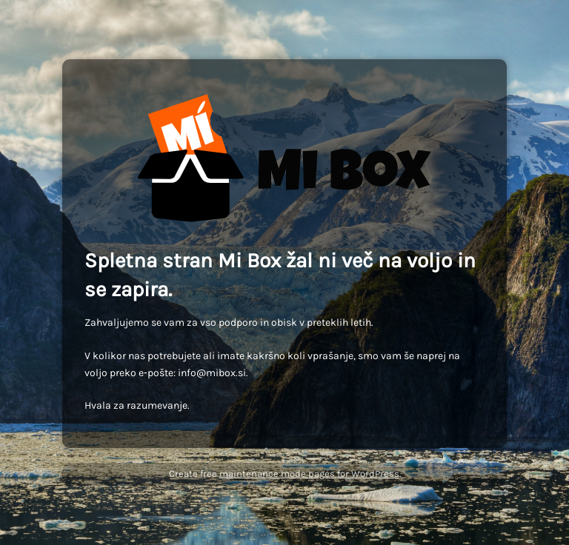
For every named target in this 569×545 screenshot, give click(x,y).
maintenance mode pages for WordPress (309, 473)
